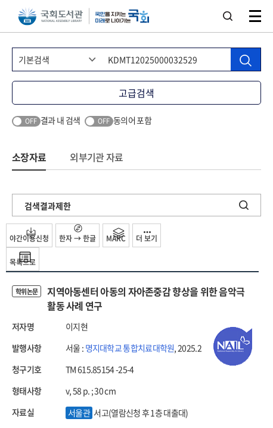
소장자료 (29, 157)
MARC (116, 235)
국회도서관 (50, 16)
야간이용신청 (29, 235)
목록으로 (23, 259)
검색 (227, 16)
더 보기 (146, 237)
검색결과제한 (47, 206)
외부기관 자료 (96, 157)
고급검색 (136, 93)
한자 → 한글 (77, 234)
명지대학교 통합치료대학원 (130, 348)
